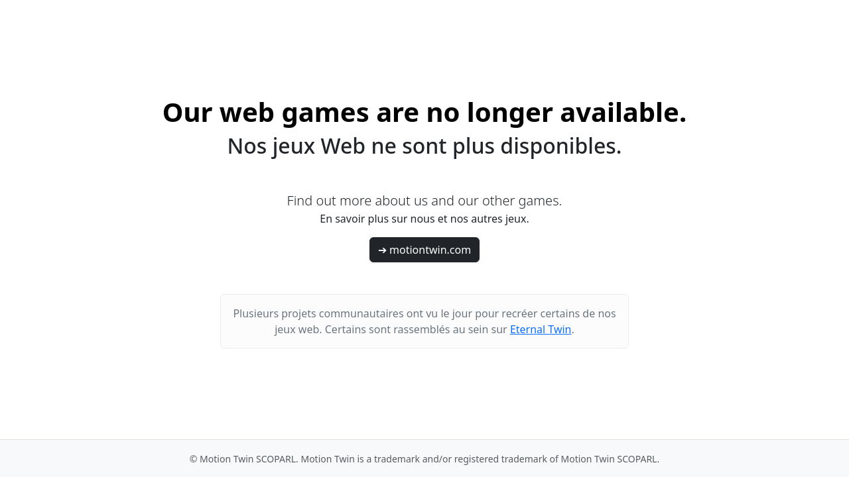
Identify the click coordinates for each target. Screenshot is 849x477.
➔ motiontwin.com (424, 249)
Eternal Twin (541, 329)
